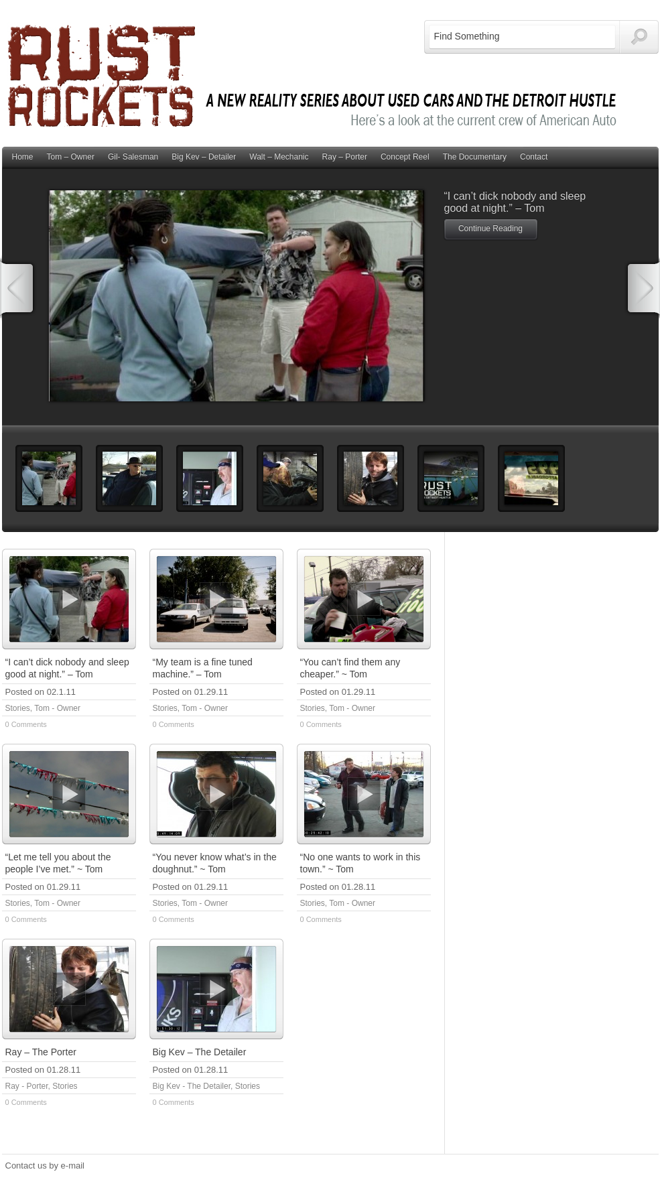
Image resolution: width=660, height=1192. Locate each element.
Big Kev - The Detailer (192, 1086)
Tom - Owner (57, 708)
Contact (533, 156)
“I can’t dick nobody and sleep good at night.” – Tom (515, 202)
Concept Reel (405, 156)
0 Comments (26, 724)
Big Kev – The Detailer (200, 1052)
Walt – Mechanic (278, 156)
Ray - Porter (26, 1086)
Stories (17, 708)
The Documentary (475, 156)
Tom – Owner (70, 156)
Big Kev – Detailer (204, 156)
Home (23, 156)
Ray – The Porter (40, 1052)
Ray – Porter (344, 156)
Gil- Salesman (133, 156)
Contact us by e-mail (45, 1166)
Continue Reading (490, 228)
